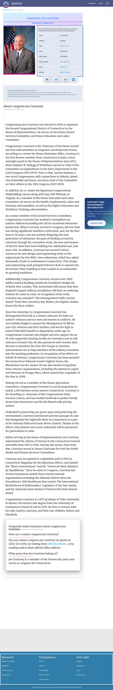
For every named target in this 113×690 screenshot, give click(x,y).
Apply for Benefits (8, 661)
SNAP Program (7, 670)
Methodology (44, 670)
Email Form (64, 67)
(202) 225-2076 (65, 62)
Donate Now (97, 223)
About (41, 661)
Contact (42, 666)
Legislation (80, 666)
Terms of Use (43, 679)
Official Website (65, 72)
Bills (107, 3)
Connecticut (6, 10)
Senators (79, 661)
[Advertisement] (97, 42)
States (78, 670)
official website (57, 543)
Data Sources (6, 675)
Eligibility (5, 666)
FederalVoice (80, 675)
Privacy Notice (44, 675)
